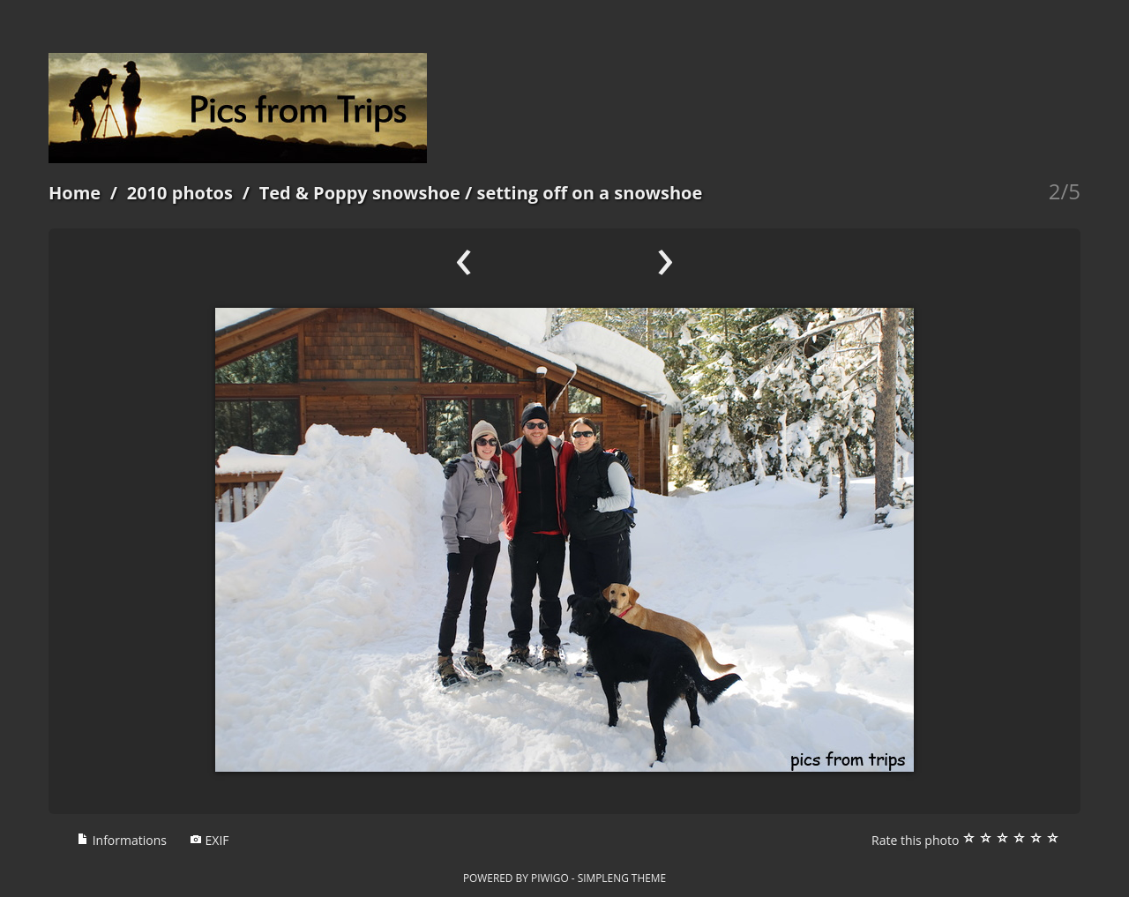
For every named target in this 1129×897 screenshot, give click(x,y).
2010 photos (180, 193)
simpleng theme (622, 878)
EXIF (209, 840)
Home (75, 193)
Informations (122, 840)
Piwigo (550, 878)
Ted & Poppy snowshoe (359, 193)
